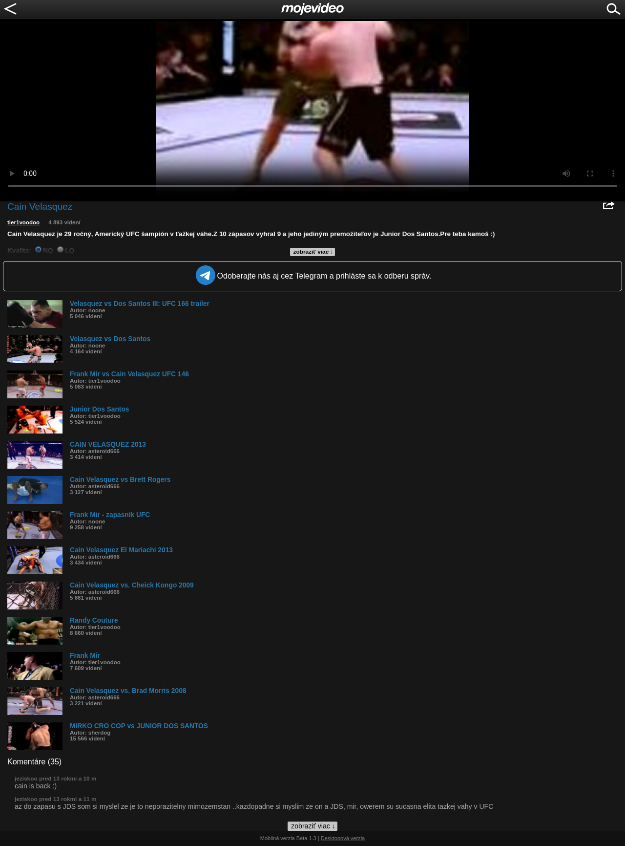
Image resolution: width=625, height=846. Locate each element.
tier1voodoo (23, 222)
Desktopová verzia (343, 838)
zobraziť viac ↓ (313, 251)
